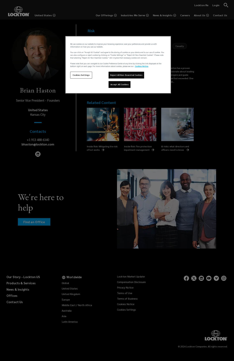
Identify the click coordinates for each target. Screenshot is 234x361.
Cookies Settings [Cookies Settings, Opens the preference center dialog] (81, 75)
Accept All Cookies (119, 84)
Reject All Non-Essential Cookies (126, 75)
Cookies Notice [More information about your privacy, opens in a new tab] (141, 66)
